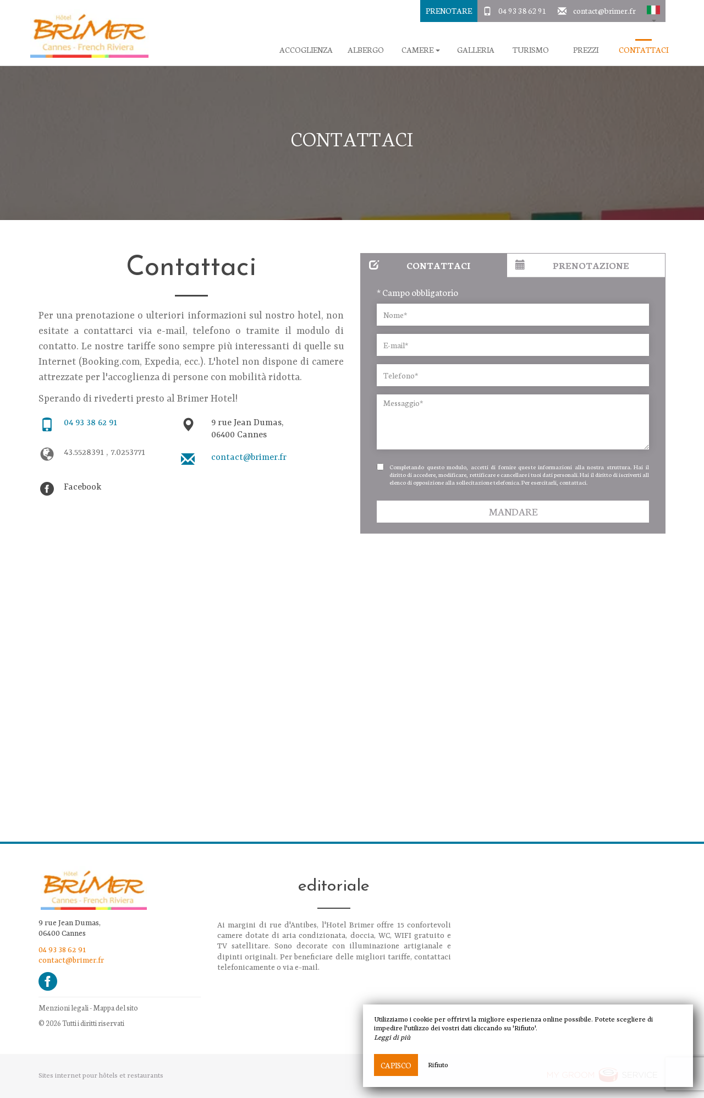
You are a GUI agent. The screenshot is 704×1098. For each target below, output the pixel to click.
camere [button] (421, 50)
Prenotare (449, 10)
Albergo (366, 50)
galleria (475, 50)
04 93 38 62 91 (522, 10)
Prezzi (585, 50)
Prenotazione (572, 265)
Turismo (531, 50)
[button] (653, 11)
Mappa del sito (115, 1007)
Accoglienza (306, 50)
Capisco (396, 1064)
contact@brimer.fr (604, 10)
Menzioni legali (63, 1007)
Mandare (513, 511)
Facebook (82, 487)
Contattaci (643, 50)
